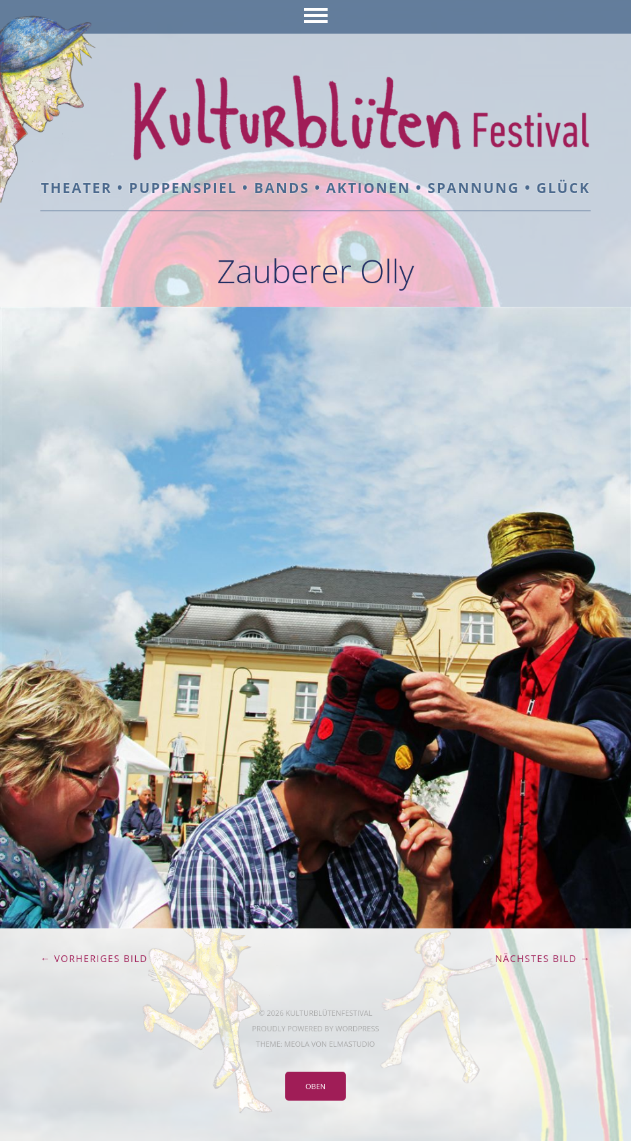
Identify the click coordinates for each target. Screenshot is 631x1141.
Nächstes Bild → (543, 958)
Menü (316, 17)
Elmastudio (352, 1044)
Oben (315, 1086)
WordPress (357, 1028)
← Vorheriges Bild (94, 958)
